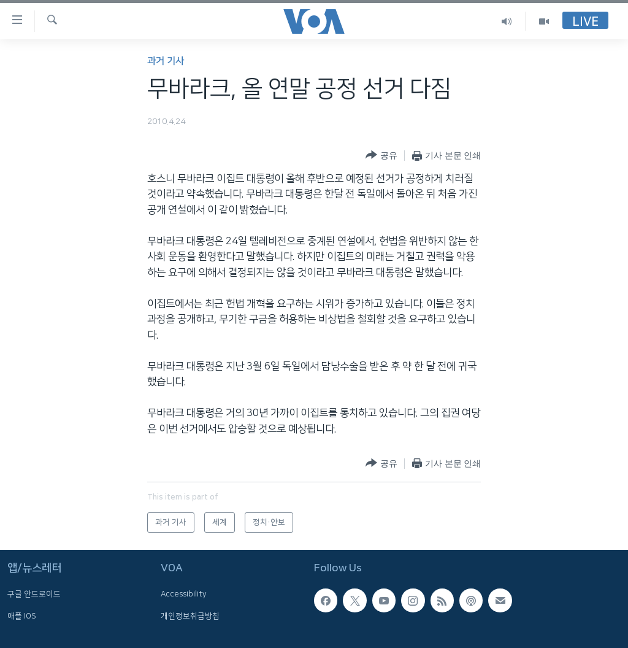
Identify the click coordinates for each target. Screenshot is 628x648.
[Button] (381, 155)
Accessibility (184, 594)
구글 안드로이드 (34, 594)
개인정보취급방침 (190, 616)
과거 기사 (165, 61)
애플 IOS (21, 616)
